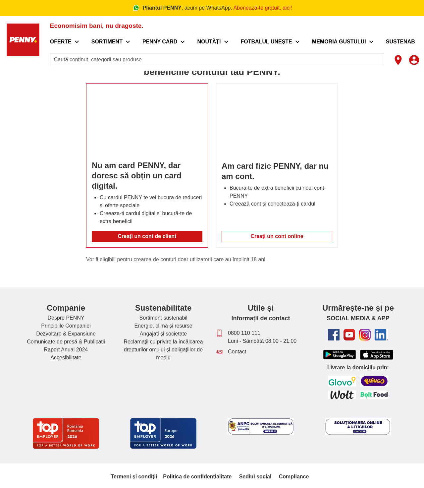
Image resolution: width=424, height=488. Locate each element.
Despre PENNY (65, 318)
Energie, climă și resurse (163, 326)
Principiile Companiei (65, 326)
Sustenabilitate (163, 307)
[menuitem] (72, 42)
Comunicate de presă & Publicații (66, 341)
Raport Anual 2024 (66, 349)
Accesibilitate (65, 357)
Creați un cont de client (147, 236)
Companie (66, 307)
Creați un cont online (276, 236)
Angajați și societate (163, 333)
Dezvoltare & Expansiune (66, 333)
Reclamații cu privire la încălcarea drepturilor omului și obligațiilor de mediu (163, 349)
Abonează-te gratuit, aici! (262, 8)
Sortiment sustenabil (163, 318)
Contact (237, 351)
